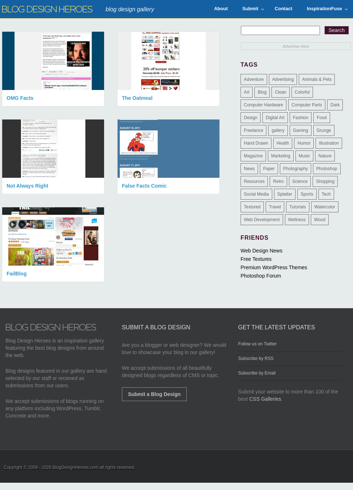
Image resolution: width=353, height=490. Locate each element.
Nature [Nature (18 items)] (325, 155)
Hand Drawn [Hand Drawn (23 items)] (256, 143)
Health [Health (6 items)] (283, 143)
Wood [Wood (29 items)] (319, 219)
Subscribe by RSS (255, 358)
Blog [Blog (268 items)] (262, 92)
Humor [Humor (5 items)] (303, 143)
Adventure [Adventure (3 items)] (254, 79)
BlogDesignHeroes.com (75, 467)
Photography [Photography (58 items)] (295, 168)
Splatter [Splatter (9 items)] (284, 194)
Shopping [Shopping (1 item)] (325, 181)
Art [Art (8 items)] (246, 92)
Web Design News (261, 251)
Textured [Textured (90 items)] (252, 206)
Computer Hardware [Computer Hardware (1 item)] (263, 104)
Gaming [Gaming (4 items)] (300, 130)
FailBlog (17, 274)
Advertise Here (296, 46)
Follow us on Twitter (257, 343)
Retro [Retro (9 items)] (278, 181)
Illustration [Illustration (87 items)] (329, 143)
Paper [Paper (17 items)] (269, 168)
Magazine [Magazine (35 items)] (253, 155)
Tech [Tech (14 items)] (326, 194)
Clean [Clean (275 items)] (280, 92)
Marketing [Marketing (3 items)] (280, 155)
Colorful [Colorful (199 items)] (302, 92)
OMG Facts (20, 98)
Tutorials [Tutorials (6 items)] (297, 206)
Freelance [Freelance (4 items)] (253, 130)
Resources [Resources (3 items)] (254, 181)
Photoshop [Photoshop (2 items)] (326, 168)
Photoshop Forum (261, 276)
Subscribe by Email (256, 373)
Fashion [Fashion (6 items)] (301, 117)
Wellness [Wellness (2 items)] (297, 219)
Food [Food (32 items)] (321, 117)
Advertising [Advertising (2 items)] (283, 79)
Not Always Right (27, 186)
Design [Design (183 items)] (250, 117)
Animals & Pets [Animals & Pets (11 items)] (317, 79)
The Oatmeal (137, 98)
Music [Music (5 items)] (304, 155)
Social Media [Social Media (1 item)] (256, 194)
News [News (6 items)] (249, 168)
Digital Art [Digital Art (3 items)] (275, 117)
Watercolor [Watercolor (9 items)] (325, 206)
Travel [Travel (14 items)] (275, 206)
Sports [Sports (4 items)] (307, 194)
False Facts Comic (144, 186)
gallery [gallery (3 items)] (277, 130)
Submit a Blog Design (154, 394)
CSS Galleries (265, 399)
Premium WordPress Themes (274, 267)
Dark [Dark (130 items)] (335, 104)
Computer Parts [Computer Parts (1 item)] (306, 104)
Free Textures (256, 259)
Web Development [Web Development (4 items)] (262, 219)
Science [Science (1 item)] (300, 181)
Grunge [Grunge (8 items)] (324, 130)
